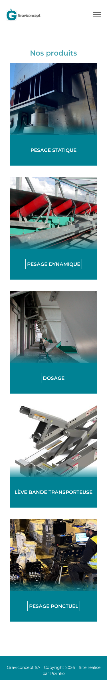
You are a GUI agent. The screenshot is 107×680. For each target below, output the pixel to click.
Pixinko (57, 673)
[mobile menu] (97, 14)
